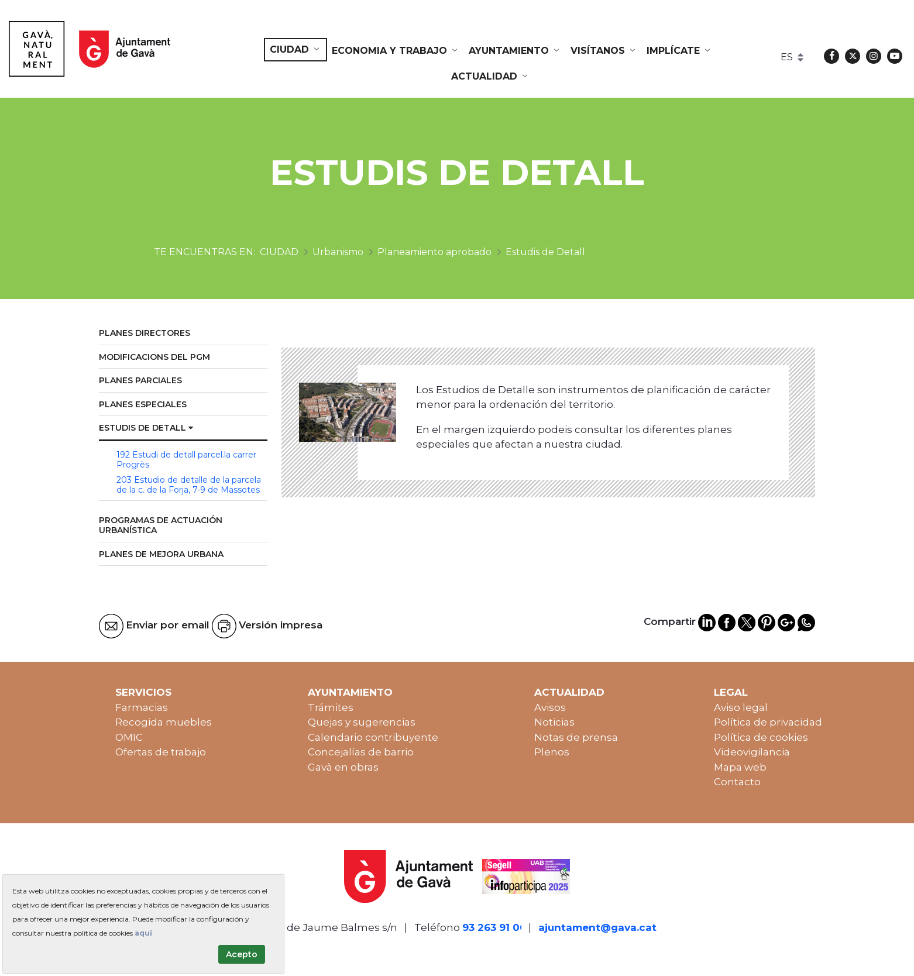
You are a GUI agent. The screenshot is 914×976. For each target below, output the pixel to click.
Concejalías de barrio (361, 752)
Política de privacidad (768, 722)
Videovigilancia (752, 752)
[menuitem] (295, 49)
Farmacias (141, 707)
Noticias (554, 722)
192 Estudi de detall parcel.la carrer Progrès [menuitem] (186, 459)
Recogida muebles (163, 722)
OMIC (129, 737)
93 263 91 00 (494, 927)
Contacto (737, 782)
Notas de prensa (576, 737)
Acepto (241, 954)
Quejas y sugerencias (361, 722)
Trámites (330, 707)
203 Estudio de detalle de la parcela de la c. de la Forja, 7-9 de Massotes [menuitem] (188, 485)
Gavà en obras (343, 767)
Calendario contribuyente (373, 737)
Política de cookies (761, 737)
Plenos (551, 752)
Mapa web (740, 767)
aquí (143, 933)
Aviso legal (741, 707)
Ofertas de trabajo (160, 752)
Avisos (550, 707)
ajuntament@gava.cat (597, 927)
